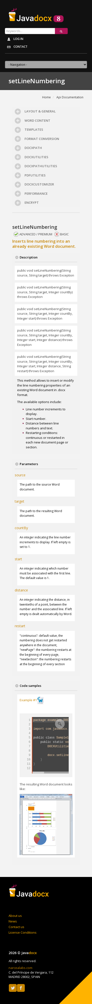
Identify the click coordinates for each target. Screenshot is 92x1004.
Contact (16, 47)
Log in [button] (14, 39)
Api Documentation (69, 97)
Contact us (16, 927)
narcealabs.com (20, 968)
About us (15, 915)
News (13, 921)
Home (46, 97)
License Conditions (23, 932)
